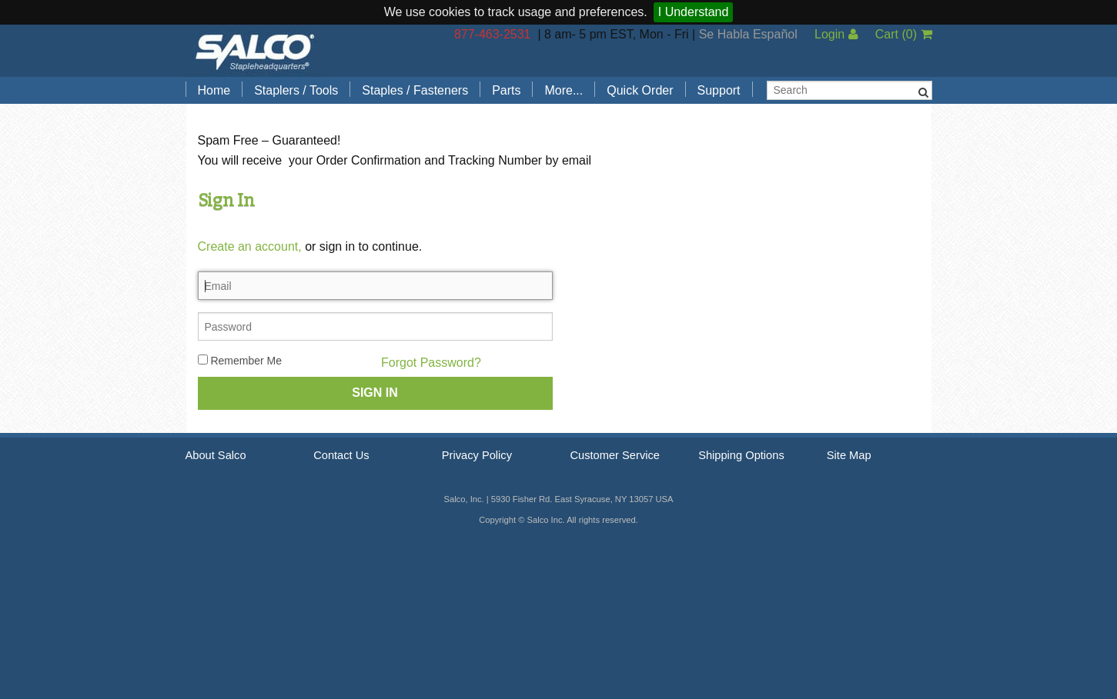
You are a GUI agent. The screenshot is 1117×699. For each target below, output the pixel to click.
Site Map (849, 455)
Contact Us (341, 455)
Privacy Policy (477, 455)
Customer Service (614, 455)
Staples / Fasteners (415, 90)
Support (719, 90)
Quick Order (640, 90)
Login (836, 34)
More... (563, 90)
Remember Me (240, 360)
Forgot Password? (431, 362)
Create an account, (250, 246)
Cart (903, 34)
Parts (506, 90)
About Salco (216, 455)
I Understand (693, 11)
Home (214, 90)
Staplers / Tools (296, 90)
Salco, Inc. (255, 51)
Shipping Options (741, 455)
